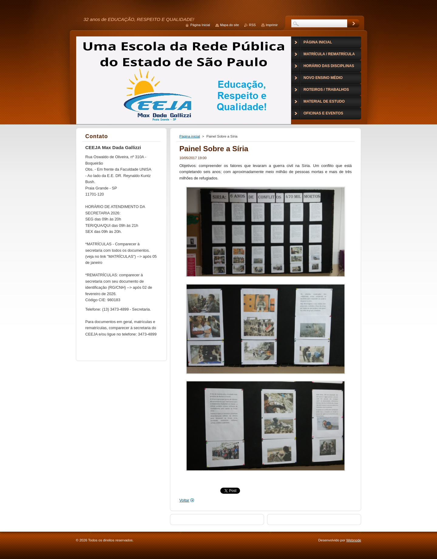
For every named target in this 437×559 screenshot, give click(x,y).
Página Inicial (200, 25)
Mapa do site (229, 25)
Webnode (353, 540)
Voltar (184, 500)
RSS (252, 25)
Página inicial (189, 136)
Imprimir (272, 25)
